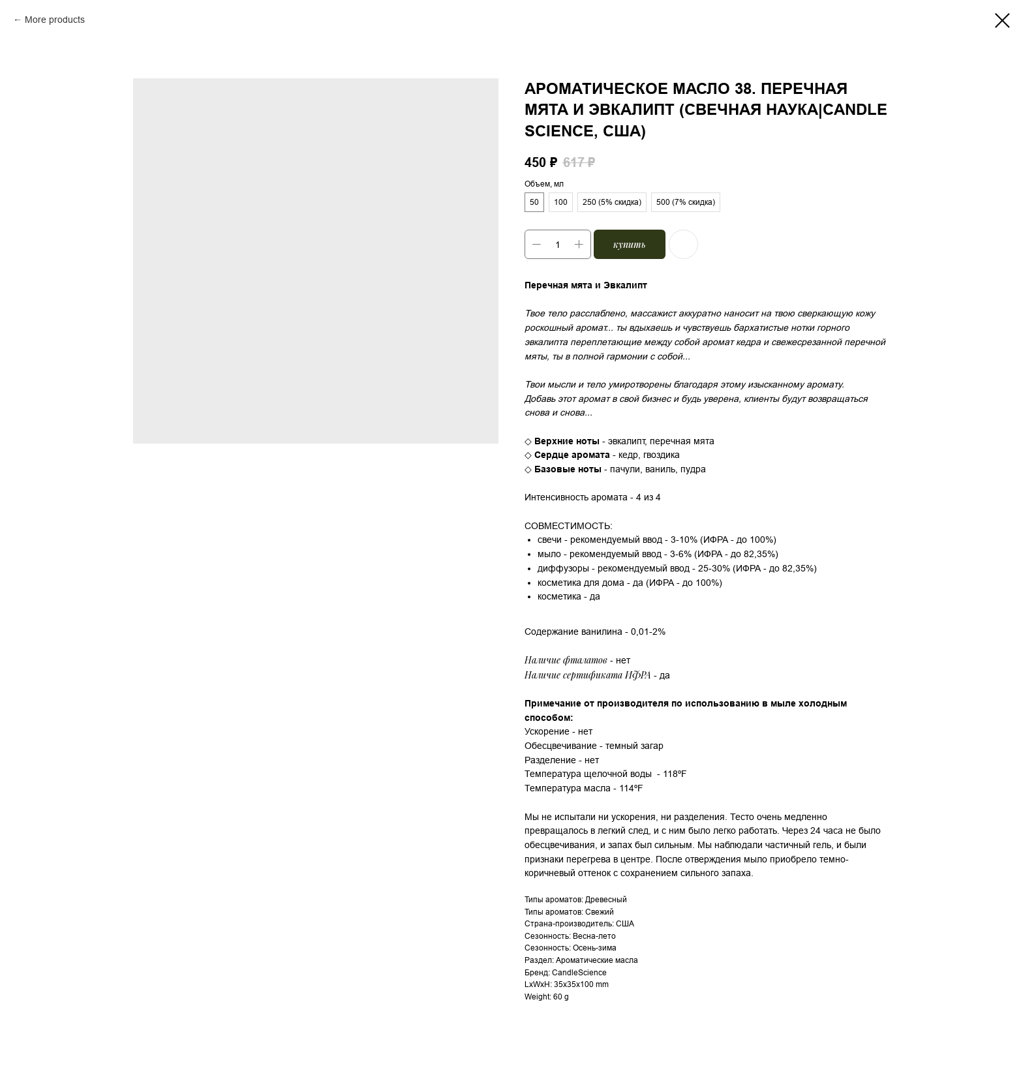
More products (55, 19)
